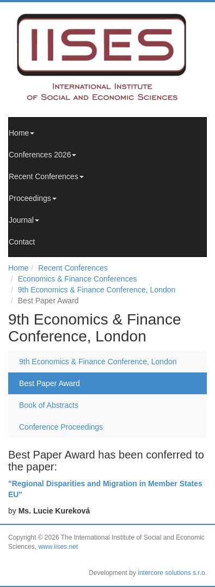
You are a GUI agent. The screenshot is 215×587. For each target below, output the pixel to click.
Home (21, 133)
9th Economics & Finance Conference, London (97, 289)
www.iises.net (58, 547)
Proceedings (33, 198)
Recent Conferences (46, 176)
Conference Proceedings (61, 427)
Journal (24, 220)
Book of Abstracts (48, 405)
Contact (22, 241)
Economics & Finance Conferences (77, 278)
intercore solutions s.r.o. (172, 573)
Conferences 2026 (42, 154)
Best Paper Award (49, 383)
